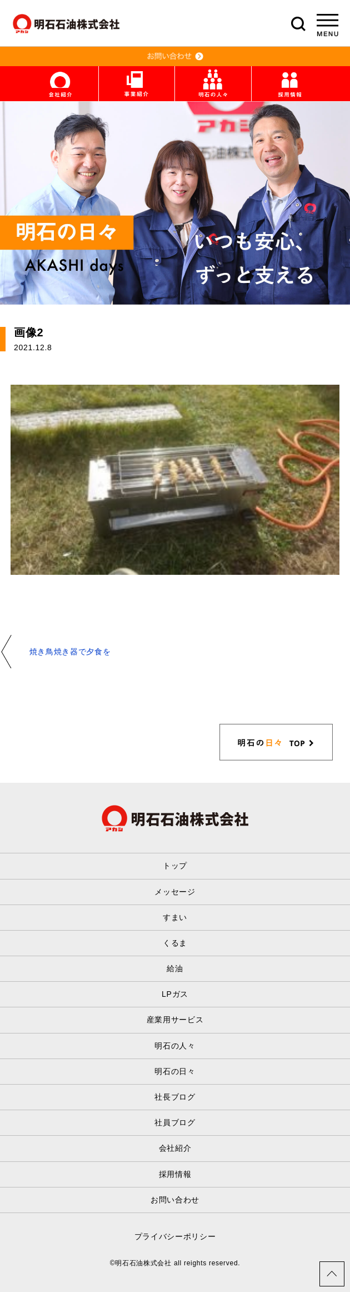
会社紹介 (175, 1148)
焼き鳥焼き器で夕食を (70, 651)
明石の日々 (175, 1071)
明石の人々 (175, 1045)
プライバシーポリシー (175, 1236)
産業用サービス (175, 1019)
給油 (175, 968)
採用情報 (175, 1174)
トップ (175, 865)
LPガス (175, 994)
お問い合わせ (175, 1199)
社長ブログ (175, 1096)
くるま (175, 942)
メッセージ (175, 891)
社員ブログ (175, 1122)
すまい (175, 917)
